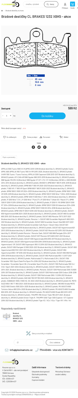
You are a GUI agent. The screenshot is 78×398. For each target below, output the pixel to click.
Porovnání (46, 137)
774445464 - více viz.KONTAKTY (56, 349)
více (24, 128)
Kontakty (35, 377)
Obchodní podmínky (39, 374)
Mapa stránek (40, 394)
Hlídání (66, 137)
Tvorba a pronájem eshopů (11, 394)
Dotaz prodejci (32, 137)
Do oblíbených (11, 137)
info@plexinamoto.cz (21, 349)
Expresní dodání (38, 380)
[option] (39, 60)
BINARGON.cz (27, 394)
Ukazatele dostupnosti (41, 371)
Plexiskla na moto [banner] (12, 3)
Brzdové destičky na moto (15, 11)
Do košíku (47, 116)
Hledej (52, 4)
